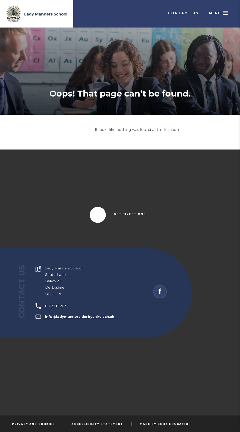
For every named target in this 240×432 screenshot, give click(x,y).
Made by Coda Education (165, 424)
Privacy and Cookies (33, 424)
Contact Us (183, 13)
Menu (215, 13)
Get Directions (132, 214)
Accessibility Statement (97, 424)
